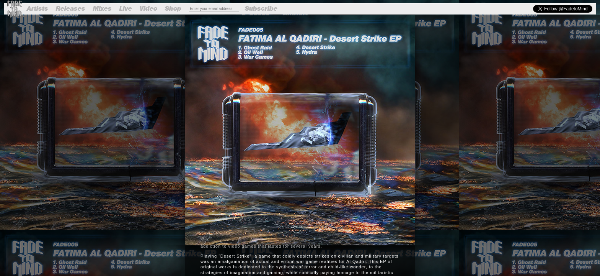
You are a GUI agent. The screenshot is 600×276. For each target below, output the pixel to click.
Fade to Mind (14, 9)
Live (125, 9)
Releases (70, 9)
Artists (37, 9)
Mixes (102, 9)
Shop (173, 9)
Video (148, 9)
